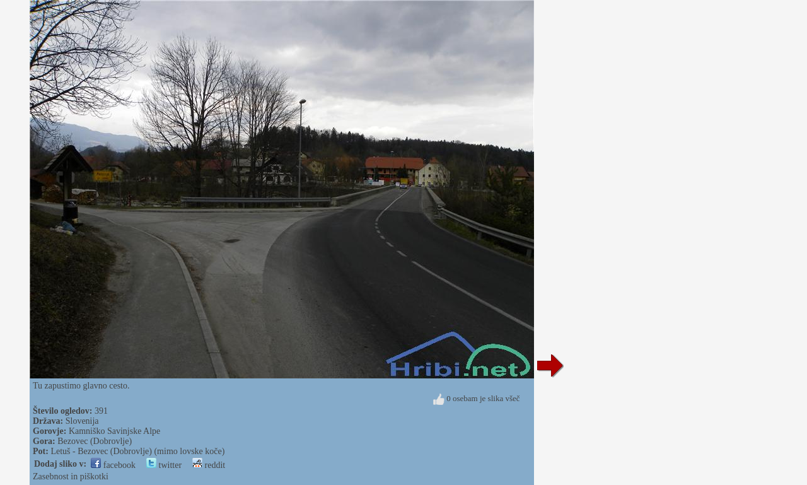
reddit (208, 465)
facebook (113, 465)
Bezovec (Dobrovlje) (94, 441)
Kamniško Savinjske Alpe (114, 431)
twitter (164, 465)
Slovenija (82, 421)
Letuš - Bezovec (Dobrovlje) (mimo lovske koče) (137, 451)
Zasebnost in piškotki (70, 476)
